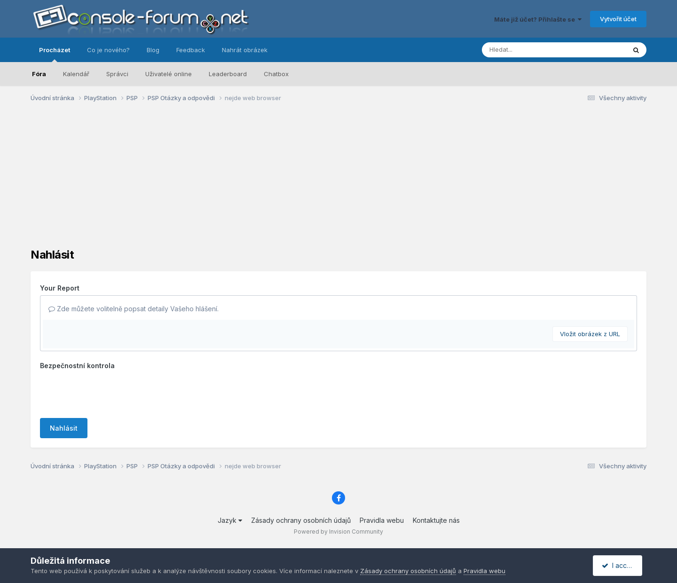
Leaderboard (228, 74)
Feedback (190, 50)
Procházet (54, 54)
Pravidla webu (382, 520)
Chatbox (276, 74)
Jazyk (230, 520)
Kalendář (76, 74)
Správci (117, 74)
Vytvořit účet (618, 19)
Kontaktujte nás (436, 520)
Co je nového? (108, 50)
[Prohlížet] (536, 49)
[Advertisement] (338, 182)
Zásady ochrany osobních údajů (301, 520)
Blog (153, 50)
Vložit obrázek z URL (590, 334)
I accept (619, 565)
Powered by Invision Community (338, 531)
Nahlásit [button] (64, 428)
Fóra (39, 74)
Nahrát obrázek (245, 50)
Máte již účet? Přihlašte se (538, 19)
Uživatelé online (168, 74)
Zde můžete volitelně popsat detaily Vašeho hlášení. (133, 309)
